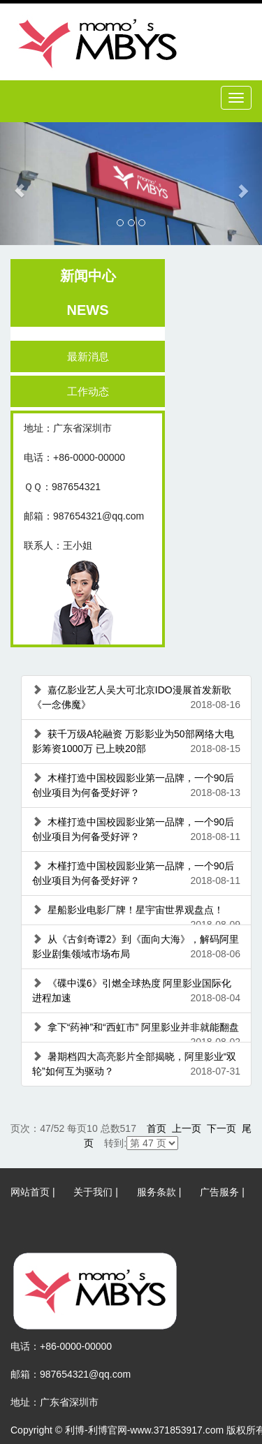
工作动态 (93, 391)
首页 (156, 1128)
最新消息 (93, 356)
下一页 (221, 1128)
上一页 (186, 1128)
